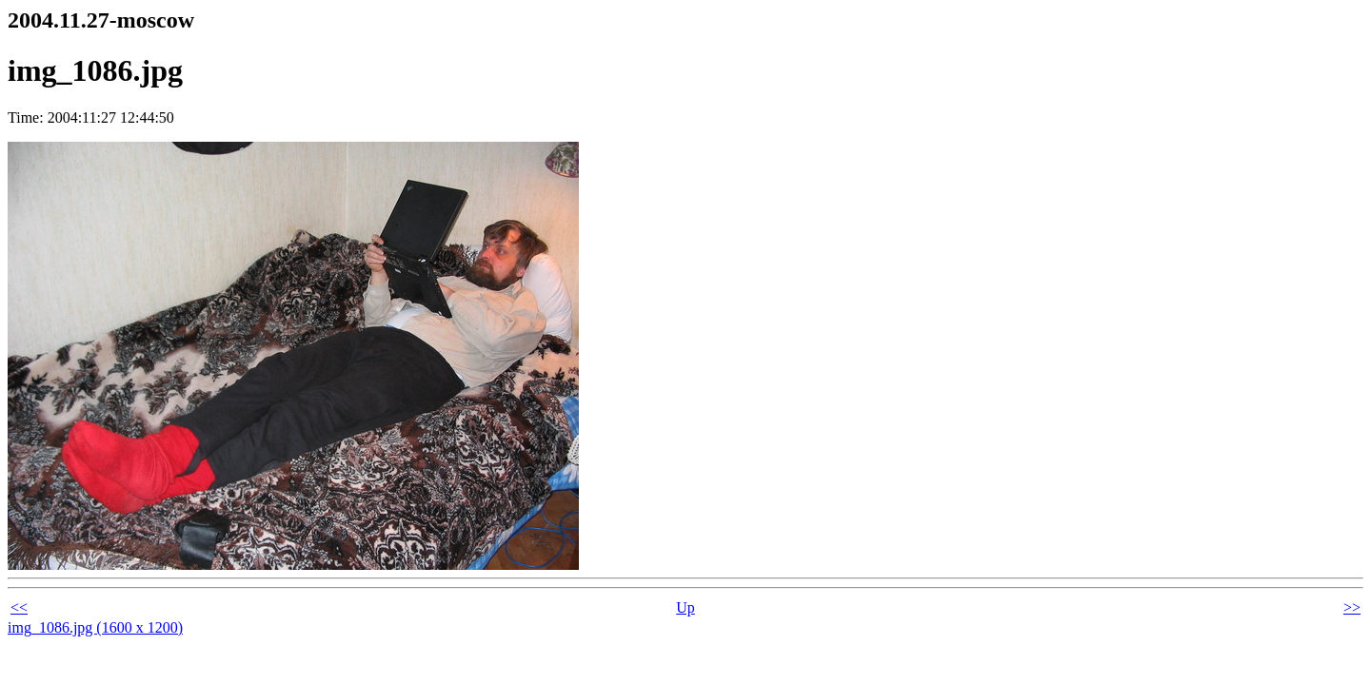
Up (685, 607)
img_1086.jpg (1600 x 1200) (95, 627)
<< (19, 607)
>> (1352, 607)
